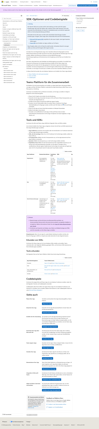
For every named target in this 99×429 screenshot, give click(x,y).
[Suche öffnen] (91, 2)
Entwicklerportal (72, 5)
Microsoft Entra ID (48, 269)
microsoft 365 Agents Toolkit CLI (53, 170)
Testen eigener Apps (48, 347)
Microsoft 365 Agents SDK (36, 39)
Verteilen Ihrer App (47, 358)
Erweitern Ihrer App (48, 339)
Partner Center (47, 273)
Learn (27, 15)
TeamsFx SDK (59, 182)
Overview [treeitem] (6, 68)
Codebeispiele (32, 77)
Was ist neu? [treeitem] (5, 25)
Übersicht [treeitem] (5, 23)
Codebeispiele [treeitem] (7, 45)
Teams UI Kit (47, 263)
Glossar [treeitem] (4, 27)
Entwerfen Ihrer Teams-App (49, 312)
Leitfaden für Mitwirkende (33, 407)
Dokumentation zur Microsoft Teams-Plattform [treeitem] (12, 21)
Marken (72, 425)
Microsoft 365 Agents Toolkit (50, 265)
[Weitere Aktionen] (71, 16)
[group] (49, 183)
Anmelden (95, 1)
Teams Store (55, 273)
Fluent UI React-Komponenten (58, 263)
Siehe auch (79, 23)
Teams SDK (32, 43)
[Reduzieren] (21, 15)
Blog (23, 425)
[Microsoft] (2, 2)
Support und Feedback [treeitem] (7, 64)
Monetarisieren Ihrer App (49, 369)
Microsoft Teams (33, 15)
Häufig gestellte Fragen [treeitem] (7, 62)
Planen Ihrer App (47, 303)
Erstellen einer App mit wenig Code (51, 390)
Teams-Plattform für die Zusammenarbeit (38, 74)
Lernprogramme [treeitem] (7, 43)
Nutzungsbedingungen (57, 425)
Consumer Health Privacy (45, 425)
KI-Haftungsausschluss (6, 425)
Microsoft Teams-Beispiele (35, 290)
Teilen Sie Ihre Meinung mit (70, 10)
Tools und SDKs (32, 75)
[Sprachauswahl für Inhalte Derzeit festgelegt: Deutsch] (5, 422)
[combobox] (12, 18)
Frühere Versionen (16, 425)
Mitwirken (28, 425)
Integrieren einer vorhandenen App (51, 379)
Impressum (66, 425)
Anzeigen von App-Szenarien (50, 326)
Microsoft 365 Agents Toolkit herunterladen (87, 5)
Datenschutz (34, 425)
